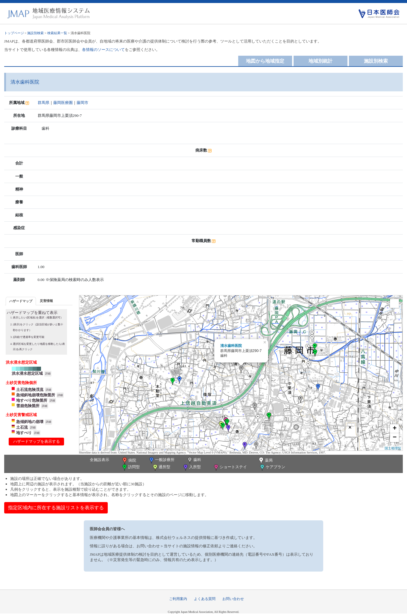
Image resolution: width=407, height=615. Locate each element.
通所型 (161, 467)
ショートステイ (230, 467)
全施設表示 (99, 459)
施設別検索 (35, 33)
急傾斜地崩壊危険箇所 (35, 395)
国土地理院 (393, 448)
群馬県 (43, 102)
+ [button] (395, 428)
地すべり (24, 432)
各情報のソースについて (103, 49)
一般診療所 (161, 460)
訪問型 (130, 467)
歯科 (193, 460)
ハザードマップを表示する (36, 441)
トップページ (14, 33)
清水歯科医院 (231, 346)
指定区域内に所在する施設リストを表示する (56, 507)
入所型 (191, 467)
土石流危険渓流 (29, 389)
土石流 (22, 427)
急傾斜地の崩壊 (29, 421)
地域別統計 (320, 61)
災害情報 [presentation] (46, 301)
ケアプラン (272, 467)
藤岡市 (82, 102)
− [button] (395, 437)
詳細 (48, 373)
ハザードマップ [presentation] (20, 301)
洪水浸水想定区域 (27, 373)
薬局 (265, 460)
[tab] (21, 301)
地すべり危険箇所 (31, 400)
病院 (128, 460)
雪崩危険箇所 (28, 406)
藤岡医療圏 (63, 102)
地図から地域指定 (265, 61)
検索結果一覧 (57, 33)
